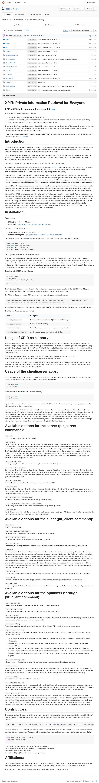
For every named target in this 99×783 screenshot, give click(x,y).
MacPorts (48, 224)
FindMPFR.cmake (11, 67)
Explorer (17, 2)
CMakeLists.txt (10, 59)
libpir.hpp (8, 90)
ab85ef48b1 (32, 51)
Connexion (91, 2)
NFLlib (54, 167)
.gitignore (8, 51)
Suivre (63, 9)
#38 (59, 43)
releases (25, 136)
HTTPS (65, 30)
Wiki (47, 14)
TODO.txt (9, 82)
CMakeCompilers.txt (12, 55)
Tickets (19, 15)
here (53, 109)
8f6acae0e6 (32, 43)
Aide (24, 2)
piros (8, 8)
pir (6, 47)
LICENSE (9, 74)
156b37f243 (32, 55)
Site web (94, 781)
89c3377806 (32, 82)
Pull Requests (34, 15)
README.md (10, 78)
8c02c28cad (32, 90)
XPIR (15, 8)
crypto (8, 43)
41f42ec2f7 (32, 59)
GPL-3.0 (8, 70)
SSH (70, 30)
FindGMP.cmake (11, 63)
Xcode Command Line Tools (31, 224)
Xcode (19, 224)
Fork (89, 9)
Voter (76, 9)
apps (7, 39)
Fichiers (7, 14)
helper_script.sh (10, 86)
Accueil (9, 2)
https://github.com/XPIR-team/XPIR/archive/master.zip (43, 235)
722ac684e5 (17, 36)
